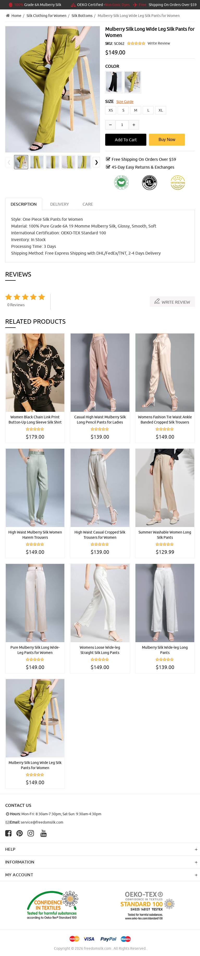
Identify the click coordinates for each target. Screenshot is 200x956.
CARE (88, 204)
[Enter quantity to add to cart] (122, 125)
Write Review (159, 43)
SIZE (109, 101)
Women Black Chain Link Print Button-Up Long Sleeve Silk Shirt (35, 419)
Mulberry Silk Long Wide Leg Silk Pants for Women (35, 765)
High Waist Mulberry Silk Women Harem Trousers (35, 535)
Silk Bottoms (82, 16)
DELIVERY (59, 204)
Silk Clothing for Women (46, 16)
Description (24, 204)
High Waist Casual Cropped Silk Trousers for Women (99, 535)
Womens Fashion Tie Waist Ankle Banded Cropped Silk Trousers (165, 419)
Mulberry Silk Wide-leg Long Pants (165, 650)
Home (16, 16)
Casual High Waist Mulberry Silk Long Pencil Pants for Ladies (100, 419)
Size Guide (125, 102)
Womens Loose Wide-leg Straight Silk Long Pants (100, 650)
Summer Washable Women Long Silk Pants (165, 535)
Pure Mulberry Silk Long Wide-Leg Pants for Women (35, 650)
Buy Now (167, 139)
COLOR (112, 66)
